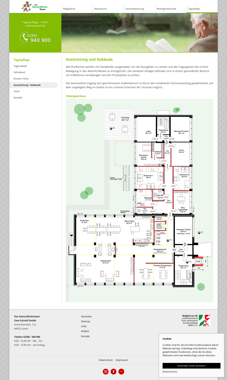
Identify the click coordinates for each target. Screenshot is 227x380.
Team (17, 91)
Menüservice (100, 8)
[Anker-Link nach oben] (121, 371)
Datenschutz (106, 360)
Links (84, 326)
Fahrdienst (19, 72)
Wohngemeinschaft (166, 8)
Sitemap (85, 321)
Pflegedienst (69, 8)
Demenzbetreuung (135, 8)
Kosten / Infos (21, 78)
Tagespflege (194, 8)
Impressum (122, 360)
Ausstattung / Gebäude (27, 85)
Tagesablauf (20, 66)
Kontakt (18, 97)
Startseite (86, 316)
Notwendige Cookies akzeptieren (191, 366)
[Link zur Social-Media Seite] (106, 371)
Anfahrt (85, 331)
